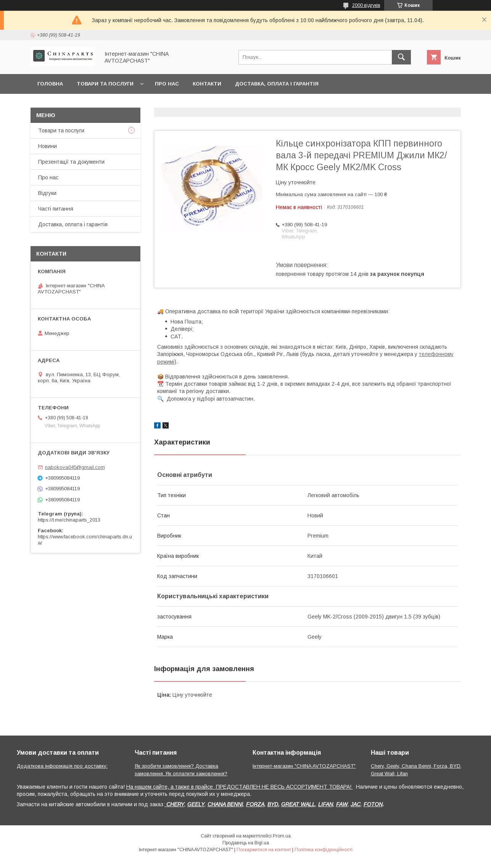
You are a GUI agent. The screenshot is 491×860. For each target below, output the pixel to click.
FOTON (373, 804)
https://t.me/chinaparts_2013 (69, 520)
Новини (47, 146)
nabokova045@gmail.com (75, 467)
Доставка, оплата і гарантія (277, 84)
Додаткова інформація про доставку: (62, 766)
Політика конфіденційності (324, 849)
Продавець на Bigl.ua (245, 843)
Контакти (207, 84)
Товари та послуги (105, 84)
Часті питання (55, 209)
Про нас (167, 84)
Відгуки (47, 193)
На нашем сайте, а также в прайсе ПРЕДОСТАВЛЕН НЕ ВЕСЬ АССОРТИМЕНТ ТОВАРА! (239, 787)
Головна (50, 84)
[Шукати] (401, 57)
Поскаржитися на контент (264, 849)
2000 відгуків (366, 5)
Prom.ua (282, 836)
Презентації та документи (71, 162)
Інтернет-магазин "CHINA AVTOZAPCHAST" (304, 766)
